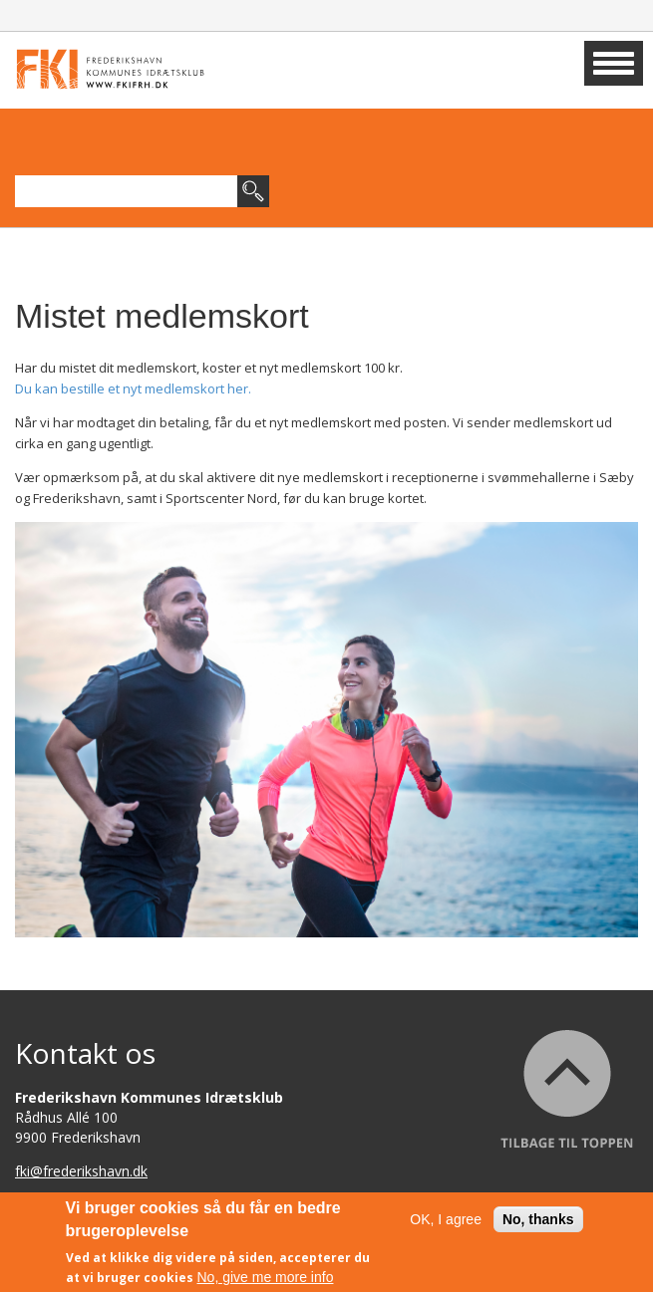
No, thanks (538, 1219)
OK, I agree (446, 1219)
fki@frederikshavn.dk (81, 1171)
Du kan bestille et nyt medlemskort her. (133, 388)
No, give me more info (265, 1277)
